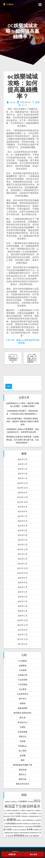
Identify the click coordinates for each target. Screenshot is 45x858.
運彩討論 (22, 779)
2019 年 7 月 (22, 634)
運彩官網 (22, 769)
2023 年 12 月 (22, 497)
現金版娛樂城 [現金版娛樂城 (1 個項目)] (29, 826)
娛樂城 (22, 703)
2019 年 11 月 (22, 625)
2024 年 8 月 (22, 492)
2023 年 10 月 (22, 502)
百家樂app (22, 746)
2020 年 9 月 (22, 578)
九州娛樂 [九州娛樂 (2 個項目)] (17, 813)
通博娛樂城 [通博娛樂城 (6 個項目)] (19, 835)
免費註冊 (12, 854)
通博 (22, 760)
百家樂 (22, 741)
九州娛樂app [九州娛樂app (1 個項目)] (24, 813)
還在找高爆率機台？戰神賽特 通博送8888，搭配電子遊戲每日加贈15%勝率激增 (22, 421)
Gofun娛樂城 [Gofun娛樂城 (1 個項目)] (7, 810)
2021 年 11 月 (22, 573)
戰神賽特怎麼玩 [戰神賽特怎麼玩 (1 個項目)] (36, 824)
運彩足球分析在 (22, 784)
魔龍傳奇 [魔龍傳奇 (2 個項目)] (36, 836)
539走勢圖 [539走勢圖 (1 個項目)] (30, 801)
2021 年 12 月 (22, 568)
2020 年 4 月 (22, 601)
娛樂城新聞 (22, 708)
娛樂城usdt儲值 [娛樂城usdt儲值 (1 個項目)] (20, 820)
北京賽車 (22, 689)
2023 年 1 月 (22, 544)
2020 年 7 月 (22, 587)
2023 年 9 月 (22, 506)
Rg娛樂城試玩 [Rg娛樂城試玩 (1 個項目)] (15, 810)
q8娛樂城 (22, 665)
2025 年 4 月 (22, 473)
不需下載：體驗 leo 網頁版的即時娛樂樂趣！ (22, 341)
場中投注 (22, 698)
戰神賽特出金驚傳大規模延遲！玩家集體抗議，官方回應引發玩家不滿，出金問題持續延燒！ (22, 440)
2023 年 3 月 (22, 535)
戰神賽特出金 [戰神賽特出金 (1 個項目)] (27, 824)
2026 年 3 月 (22, 459)
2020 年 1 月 (22, 615)
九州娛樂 (22, 670)
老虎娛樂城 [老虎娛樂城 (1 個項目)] (22, 830)
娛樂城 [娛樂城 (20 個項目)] (11, 819)
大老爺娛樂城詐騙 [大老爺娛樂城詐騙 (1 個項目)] (33, 816)
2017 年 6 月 (22, 644)
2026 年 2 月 (22, 464)
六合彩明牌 (22, 679)
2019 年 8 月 (22, 630)
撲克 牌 (22, 717)
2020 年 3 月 (22, 606)
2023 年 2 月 (22, 540)
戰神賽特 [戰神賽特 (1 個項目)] (20, 824)
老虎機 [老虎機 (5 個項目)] (29, 829)
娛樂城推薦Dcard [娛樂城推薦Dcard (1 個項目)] (31, 820)
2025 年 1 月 (22, 478)
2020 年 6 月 (22, 592)
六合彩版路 (22, 684)
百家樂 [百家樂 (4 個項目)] (9, 829)
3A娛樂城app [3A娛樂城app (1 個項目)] (14, 801)
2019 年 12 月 (22, 620)
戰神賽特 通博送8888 (22, 713)
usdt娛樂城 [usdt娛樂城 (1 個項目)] (10, 813)
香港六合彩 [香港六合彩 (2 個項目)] (29, 836)
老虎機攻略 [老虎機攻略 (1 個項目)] (36, 830)
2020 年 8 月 (22, 582)
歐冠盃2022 (22, 722)
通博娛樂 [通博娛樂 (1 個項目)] (10, 836)
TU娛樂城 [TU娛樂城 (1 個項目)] (22, 810)
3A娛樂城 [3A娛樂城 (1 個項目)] (7, 801)
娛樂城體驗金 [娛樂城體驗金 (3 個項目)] (11, 823)
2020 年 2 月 (22, 611)
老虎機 (22, 755)
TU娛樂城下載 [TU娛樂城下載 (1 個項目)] (30, 810)
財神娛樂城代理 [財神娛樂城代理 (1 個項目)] (34, 833)
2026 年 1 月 (22, 469)
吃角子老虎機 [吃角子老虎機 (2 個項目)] (15, 816)
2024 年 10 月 (22, 488)
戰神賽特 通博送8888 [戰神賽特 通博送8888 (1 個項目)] (18, 826)
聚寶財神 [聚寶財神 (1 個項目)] (16, 833)
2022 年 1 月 (22, 563)
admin (12, 102)
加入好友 (33, 854)
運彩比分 (22, 774)
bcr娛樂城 (22, 661)
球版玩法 (22, 736)
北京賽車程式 (22, 694)
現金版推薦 (22, 732)
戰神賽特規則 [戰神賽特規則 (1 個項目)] (8, 826)
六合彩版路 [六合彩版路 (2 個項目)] (32, 813)
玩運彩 (22, 727)
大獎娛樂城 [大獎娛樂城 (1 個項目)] (24, 816)
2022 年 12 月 (22, 549)
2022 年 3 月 (22, 554)
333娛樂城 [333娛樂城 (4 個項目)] (22, 801)
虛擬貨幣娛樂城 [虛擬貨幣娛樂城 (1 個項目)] (24, 833)
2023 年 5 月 (22, 525)
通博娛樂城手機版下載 (22, 765)
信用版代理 (22, 675)
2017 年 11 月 (22, 639)
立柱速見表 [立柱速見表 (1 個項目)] (15, 830)
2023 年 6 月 (22, 521)
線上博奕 (22, 750)
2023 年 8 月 (22, 511)
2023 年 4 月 (22, 530)
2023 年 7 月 (22, 516)
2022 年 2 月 (22, 559)
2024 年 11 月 (22, 483)
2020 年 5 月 (22, 596)
